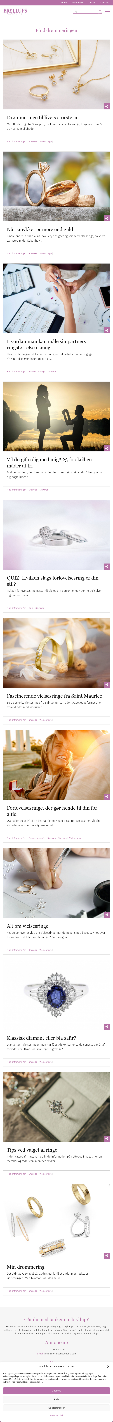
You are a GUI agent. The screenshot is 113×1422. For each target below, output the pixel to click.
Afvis (56, 1399)
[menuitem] (64, 2)
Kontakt (104, 2)
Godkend (56, 1390)
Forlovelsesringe (37, 372)
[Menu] (106, 11)
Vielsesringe (46, 142)
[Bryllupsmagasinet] (46, 11)
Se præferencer (56, 1407)
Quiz (31, 608)
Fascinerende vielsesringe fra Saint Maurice (54, 696)
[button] (108, 1366)
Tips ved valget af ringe (32, 1150)
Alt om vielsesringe (27, 926)
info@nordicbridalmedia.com (60, 1353)
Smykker (33, 142)
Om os (92, 2)
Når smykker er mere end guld (40, 229)
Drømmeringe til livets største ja (42, 117)
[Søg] (87, 12)
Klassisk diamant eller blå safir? (41, 1038)
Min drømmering (26, 1267)
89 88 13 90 (58, 1349)
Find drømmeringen (16, 142)
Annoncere (77, 2)
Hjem (64, 2)
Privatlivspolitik (56, 1415)
